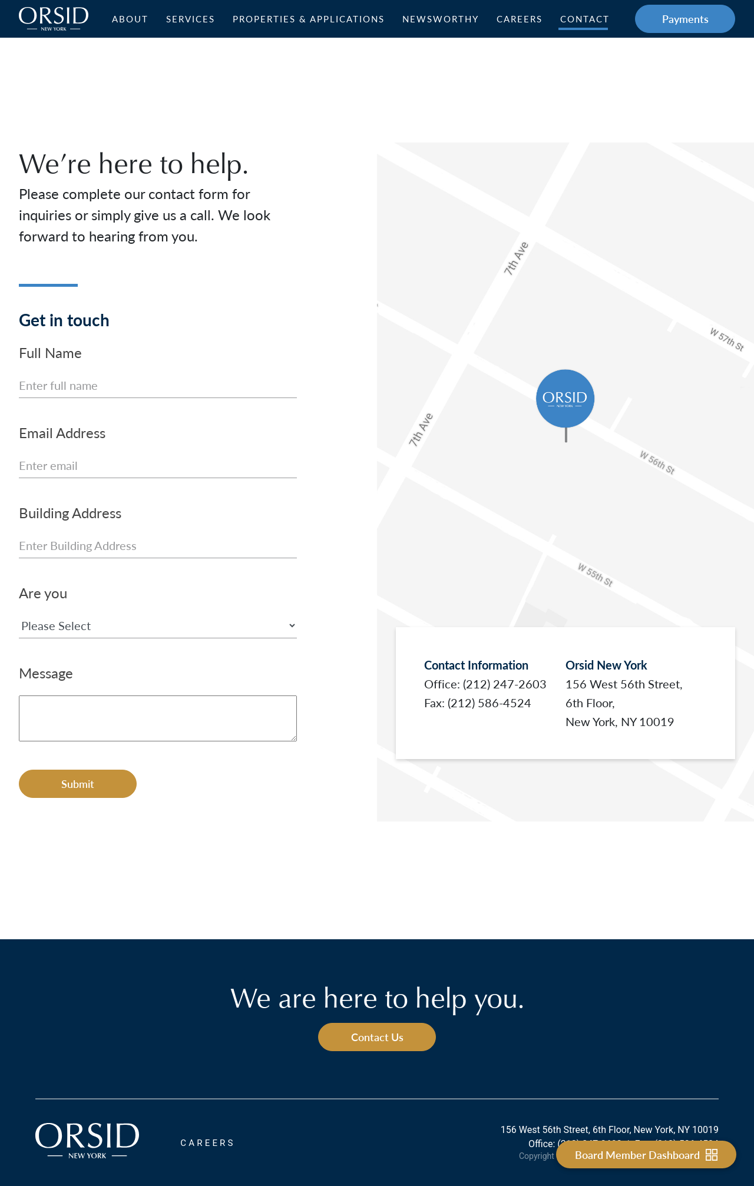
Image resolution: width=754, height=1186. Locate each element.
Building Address (70, 512)
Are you (43, 592)
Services (190, 19)
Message (46, 672)
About (130, 19)
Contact (585, 19)
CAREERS (207, 1143)
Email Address (62, 432)
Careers (520, 19)
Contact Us (377, 1036)
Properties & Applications (309, 19)
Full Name (50, 352)
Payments (685, 18)
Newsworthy (440, 19)
